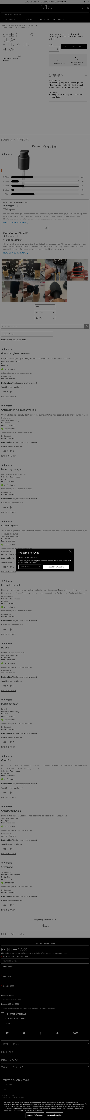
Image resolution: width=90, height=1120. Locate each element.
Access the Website (56, 567)
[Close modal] (70, 551)
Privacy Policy (58, 1106)
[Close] (86, 1104)
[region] (45, 1110)
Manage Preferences (34, 1115)
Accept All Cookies (54, 1115)
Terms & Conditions (18, 1110)
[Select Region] (29, 567)
